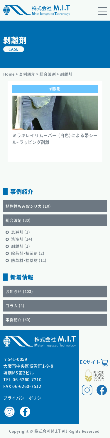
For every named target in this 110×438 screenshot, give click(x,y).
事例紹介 (27, 74)
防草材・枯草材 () (29, 260)
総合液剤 (48, 74)
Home (9, 74)
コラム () (15, 305)
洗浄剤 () (21, 239)
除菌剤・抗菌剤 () (27, 253)
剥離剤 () (20, 246)
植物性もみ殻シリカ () (28, 206)
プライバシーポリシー (24, 398)
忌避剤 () (20, 232)
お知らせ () (19, 291)
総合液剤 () (18, 220)
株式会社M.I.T (48, 431)
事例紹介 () (18, 319)
